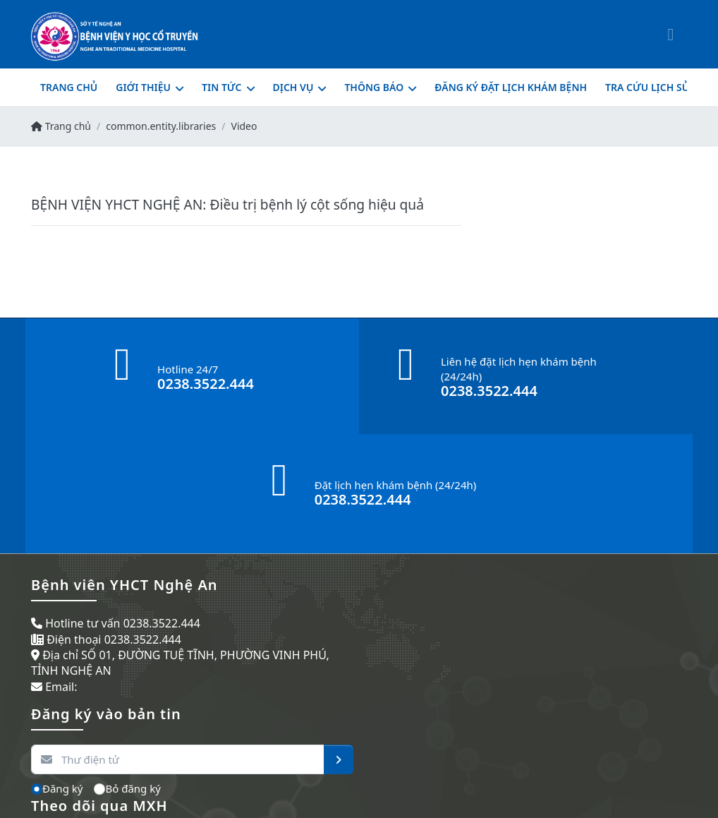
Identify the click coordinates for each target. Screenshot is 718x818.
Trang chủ (61, 126)
